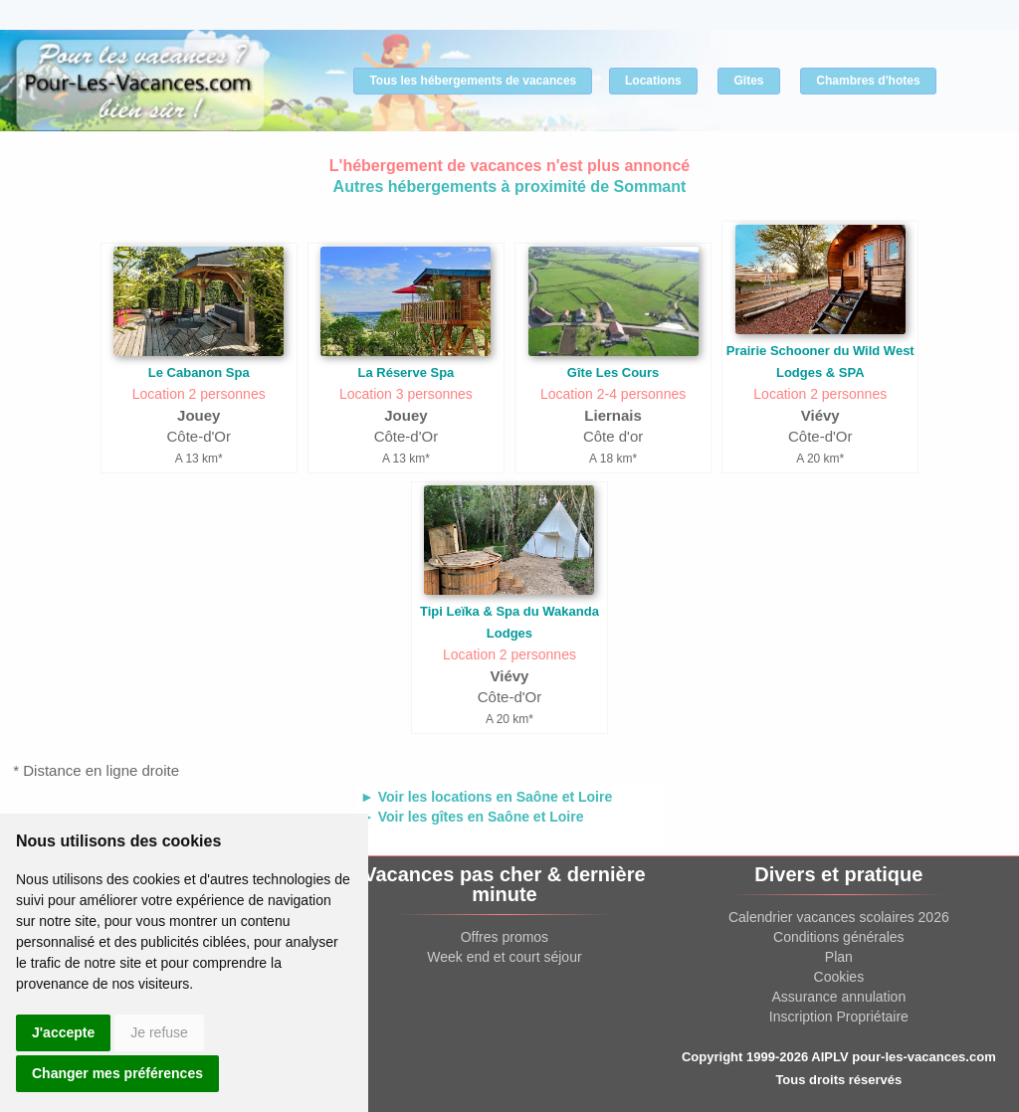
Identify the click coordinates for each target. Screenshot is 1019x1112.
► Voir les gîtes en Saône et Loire (471, 817)
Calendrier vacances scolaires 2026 (838, 917)
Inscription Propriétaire (839, 1016)
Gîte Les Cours (613, 372)
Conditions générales (839, 937)
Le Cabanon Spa (199, 372)
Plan (839, 957)
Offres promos (504, 937)
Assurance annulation (839, 997)
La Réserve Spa (405, 372)
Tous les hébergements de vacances (472, 81)
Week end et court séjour (504, 957)
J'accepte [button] (63, 1032)
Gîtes (748, 81)
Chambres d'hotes (867, 81)
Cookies (839, 977)
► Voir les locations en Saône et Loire (486, 797)
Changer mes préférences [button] (117, 1073)
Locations (653, 81)
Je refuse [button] (159, 1032)
